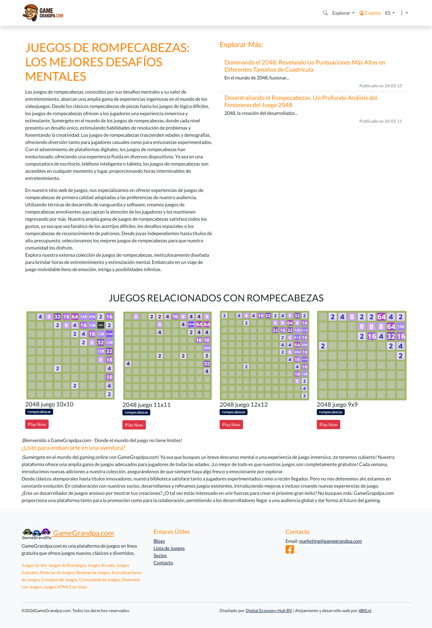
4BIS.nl (364, 610)
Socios (160, 555)
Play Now (37, 424)
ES (388, 13)
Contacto (163, 562)
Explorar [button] (341, 13)
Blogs (159, 541)
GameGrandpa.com (68, 532)
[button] (325, 13)
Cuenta (369, 13)
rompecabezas (39, 411)
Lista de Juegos (169, 548)
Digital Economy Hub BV (269, 610)
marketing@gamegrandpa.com (330, 541)
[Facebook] (290, 551)
